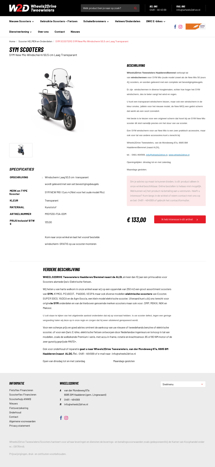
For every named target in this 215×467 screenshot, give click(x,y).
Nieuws (75, 31)
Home (12, 41)
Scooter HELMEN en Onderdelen (35, 41)
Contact (60, 31)
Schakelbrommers (96, 21)
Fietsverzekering (18, 407)
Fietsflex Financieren (21, 390)
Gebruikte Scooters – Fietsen (58, 21)
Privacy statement (19, 425)
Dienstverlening (20, 31)
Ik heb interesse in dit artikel (180, 219)
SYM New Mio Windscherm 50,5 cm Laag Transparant (91, 41)
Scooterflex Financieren (22, 394)
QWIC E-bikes (156, 21)
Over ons (43, 31)
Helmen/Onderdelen (127, 21)
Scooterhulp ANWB (20, 399)
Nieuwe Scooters (21, 21)
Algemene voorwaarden (22, 421)
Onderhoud (15, 412)
